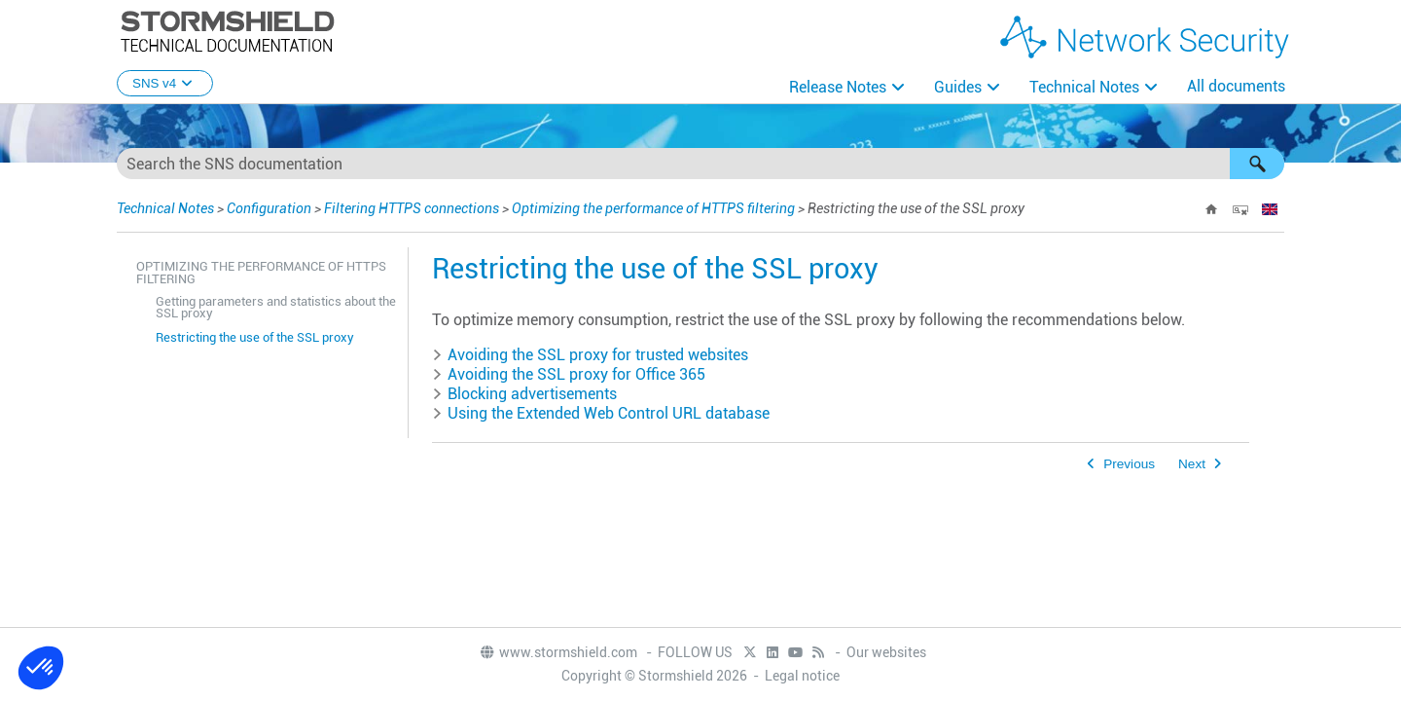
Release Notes (837, 87)
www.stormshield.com (558, 652)
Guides (958, 87)
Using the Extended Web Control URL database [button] (601, 413)
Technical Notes (1084, 87)
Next (1191, 464)
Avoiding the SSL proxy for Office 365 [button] (568, 374)
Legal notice (802, 675)
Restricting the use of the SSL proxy (255, 337)
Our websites (886, 652)
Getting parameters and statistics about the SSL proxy (276, 307)
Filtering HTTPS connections (411, 208)
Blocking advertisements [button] (524, 394)
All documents (1236, 86)
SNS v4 (165, 83)
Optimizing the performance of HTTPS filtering (653, 208)
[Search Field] (700, 163)
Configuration (269, 208)
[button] (1257, 163)
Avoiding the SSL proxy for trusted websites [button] (590, 355)
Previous (1129, 464)
